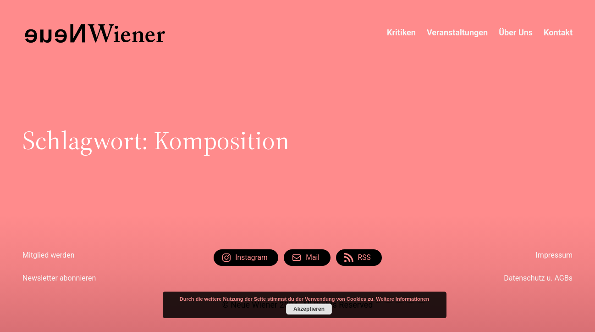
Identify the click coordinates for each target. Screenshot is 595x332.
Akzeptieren (309, 309)
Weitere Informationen (402, 299)
